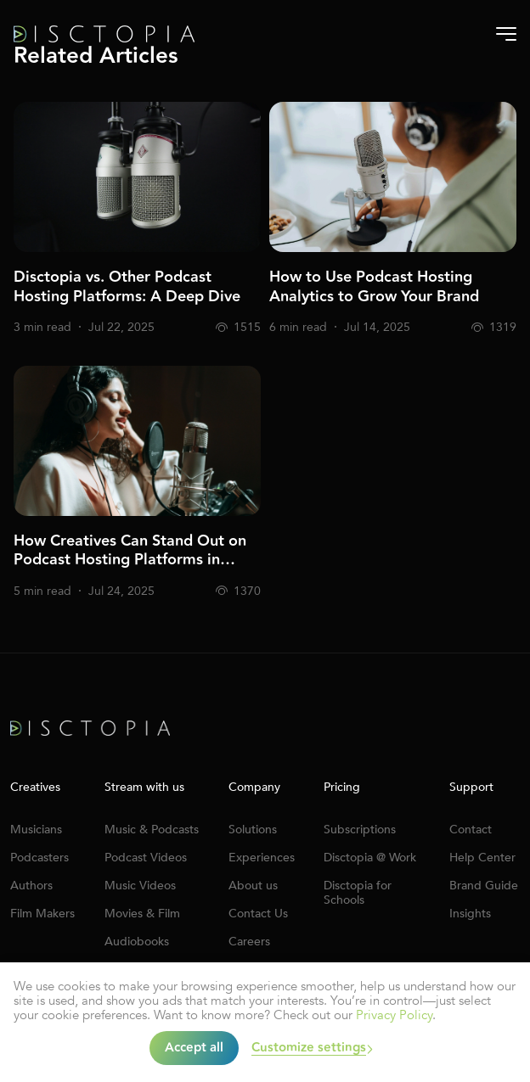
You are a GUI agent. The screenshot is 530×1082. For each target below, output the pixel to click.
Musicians (36, 829)
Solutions (252, 829)
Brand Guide (483, 885)
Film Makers (42, 913)
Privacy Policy (394, 1014)
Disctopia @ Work (370, 857)
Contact (470, 829)
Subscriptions (360, 829)
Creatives (35, 787)
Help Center (482, 857)
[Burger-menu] (506, 34)
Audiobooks (136, 941)
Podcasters (39, 857)
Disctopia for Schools (358, 892)
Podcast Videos (145, 857)
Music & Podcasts (151, 829)
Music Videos (140, 885)
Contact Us (258, 913)
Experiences (261, 857)
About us (253, 885)
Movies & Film (142, 913)
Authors (31, 885)
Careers (249, 941)
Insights (470, 913)
